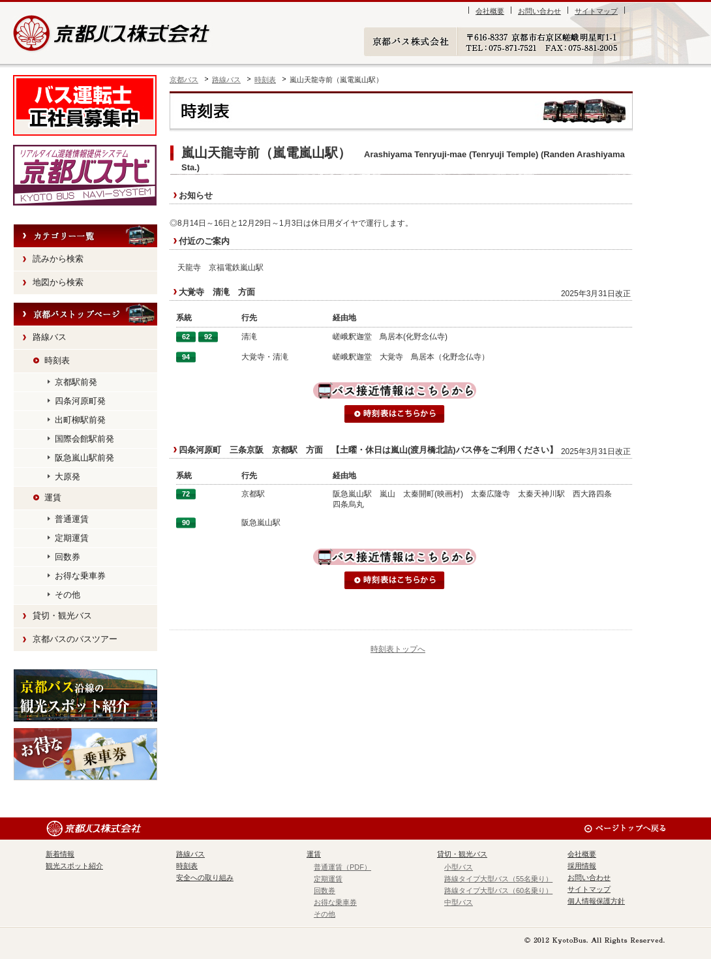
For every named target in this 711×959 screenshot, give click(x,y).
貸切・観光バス (62, 615)
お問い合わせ (539, 11)
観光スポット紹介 (85, 695)
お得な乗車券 (80, 576)
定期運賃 (72, 538)
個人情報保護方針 (596, 901)
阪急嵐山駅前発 (84, 458)
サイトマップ (596, 11)
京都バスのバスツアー (75, 639)
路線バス (226, 80)
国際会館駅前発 (84, 439)
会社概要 (490, 11)
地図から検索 (58, 282)
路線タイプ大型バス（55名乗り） (498, 879)
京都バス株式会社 (112, 33)
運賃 (52, 497)
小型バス (458, 867)
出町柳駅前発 (80, 420)
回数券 (67, 557)
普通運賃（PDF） (342, 867)
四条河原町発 (80, 401)
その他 (67, 595)
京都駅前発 (76, 382)
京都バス (184, 80)
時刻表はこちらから (394, 414)
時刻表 (265, 80)
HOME (85, 314)
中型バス (458, 902)
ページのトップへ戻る (624, 828)
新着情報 (60, 854)
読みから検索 (58, 259)
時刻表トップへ (398, 649)
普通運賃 (72, 519)
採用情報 (581, 866)
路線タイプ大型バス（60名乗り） (498, 890)
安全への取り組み (205, 877)
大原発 (67, 476)
